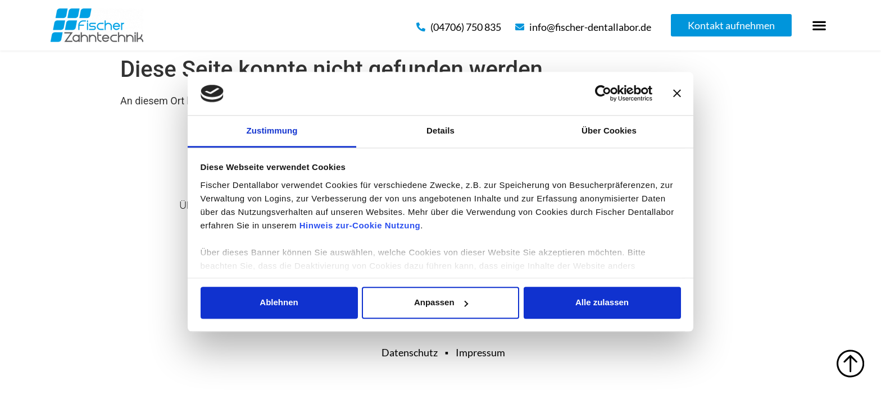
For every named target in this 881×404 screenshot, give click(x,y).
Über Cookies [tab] (609, 130)
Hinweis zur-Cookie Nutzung (360, 225)
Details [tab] (440, 130)
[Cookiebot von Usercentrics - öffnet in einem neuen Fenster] (603, 93)
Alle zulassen (602, 302)
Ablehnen (279, 302)
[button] (819, 25)
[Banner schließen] (677, 94)
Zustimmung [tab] (272, 130)
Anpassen (441, 302)
